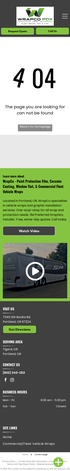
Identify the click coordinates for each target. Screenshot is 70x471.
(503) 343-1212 (14, 373)
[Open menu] (65, 16)
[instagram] (12, 380)
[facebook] (5, 380)
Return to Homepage (35, 126)
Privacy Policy (8, 461)
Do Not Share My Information (33, 461)
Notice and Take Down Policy (21, 464)
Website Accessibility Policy (50, 464)
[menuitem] (9, 437)
